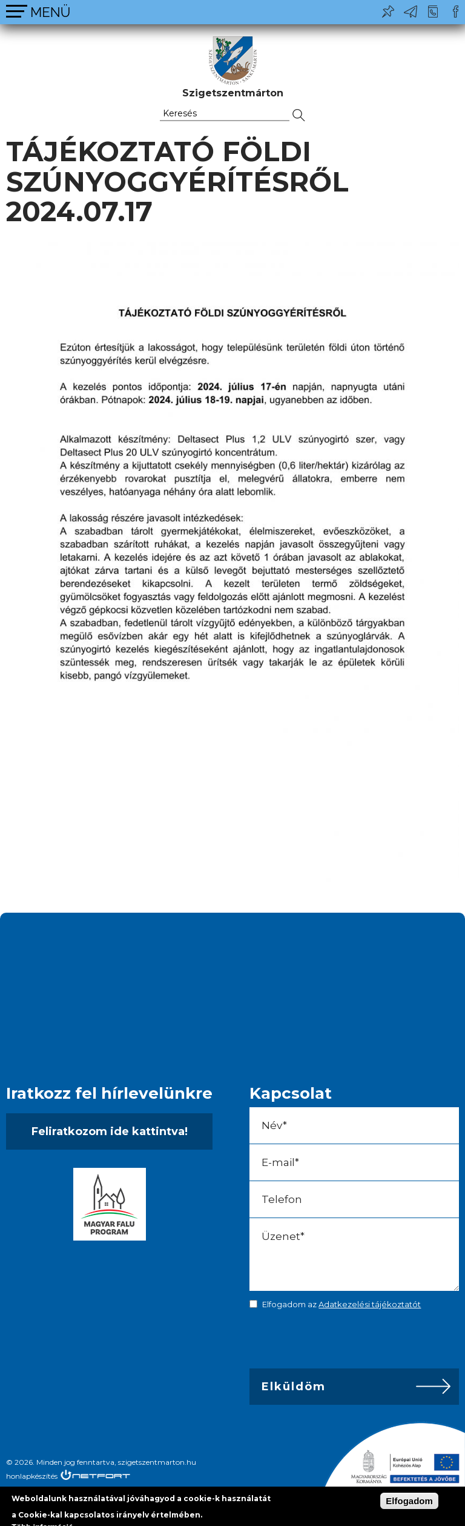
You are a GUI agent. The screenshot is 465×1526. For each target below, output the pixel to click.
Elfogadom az (341, 1304)
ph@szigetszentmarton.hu (410, 11)
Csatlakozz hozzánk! (455, 11)
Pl (388, 11)
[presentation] (334, 1342)
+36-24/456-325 (433, 11)
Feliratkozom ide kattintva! (109, 1131)
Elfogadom (409, 1501)
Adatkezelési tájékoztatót (369, 1304)
